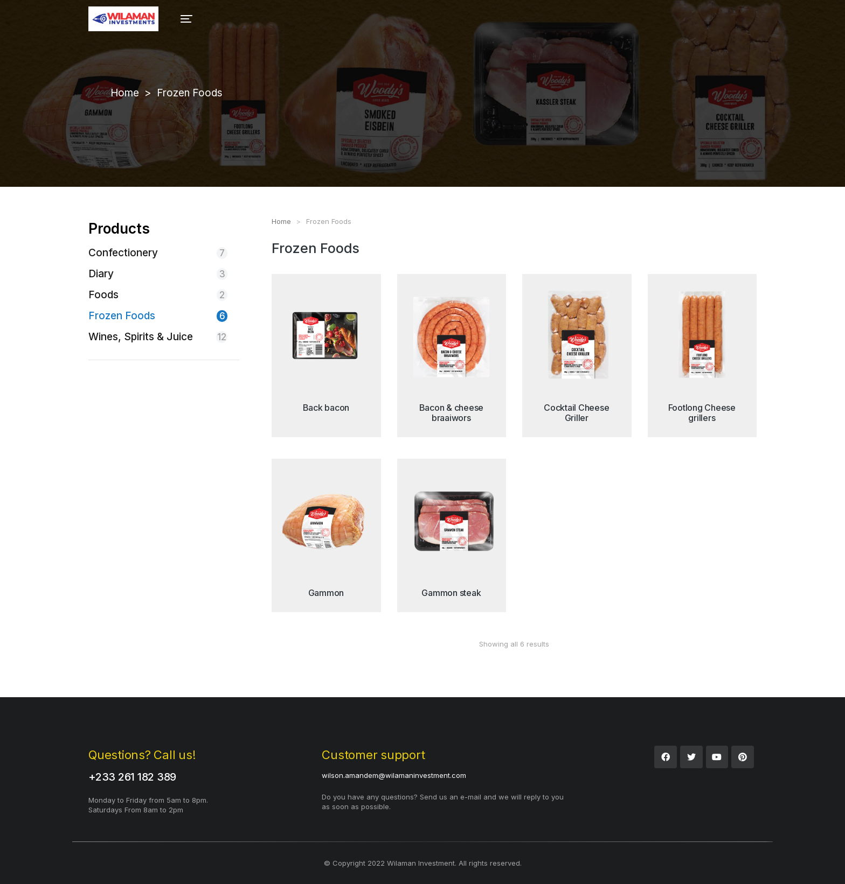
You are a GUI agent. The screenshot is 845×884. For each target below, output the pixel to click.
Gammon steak (451, 592)
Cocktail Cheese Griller (576, 412)
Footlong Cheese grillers (702, 412)
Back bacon (326, 407)
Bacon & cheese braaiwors (451, 412)
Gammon (326, 592)
